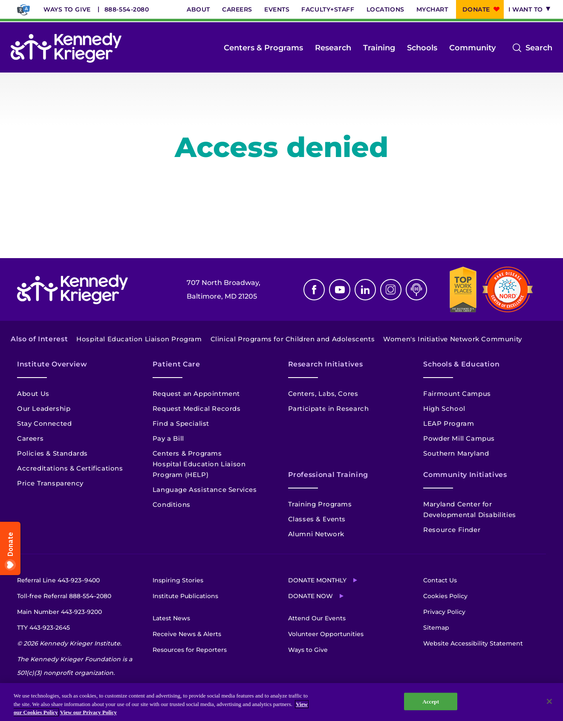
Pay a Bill (168, 438)
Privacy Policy (444, 612)
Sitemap (436, 627)
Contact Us (440, 580)
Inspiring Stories (178, 580)
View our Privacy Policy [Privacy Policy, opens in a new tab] (88, 712)
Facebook (314, 289)
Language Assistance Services (205, 490)
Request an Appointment (196, 394)
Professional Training (328, 475)
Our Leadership (43, 408)
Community (472, 47)
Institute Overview (52, 364)
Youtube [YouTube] (339, 289)
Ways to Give (67, 9)
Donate (476, 9)
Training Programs (320, 504)
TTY (43, 627)
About (198, 9)
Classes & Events (317, 519)
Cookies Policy (445, 596)
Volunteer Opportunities (326, 634)
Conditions (172, 504)
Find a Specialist (181, 423)
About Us (33, 394)
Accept (430, 701)
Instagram (390, 289)
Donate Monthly (317, 580)
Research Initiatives (325, 364)
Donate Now (310, 596)
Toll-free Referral (64, 596)
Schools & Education (461, 364)
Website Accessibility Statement (473, 643)
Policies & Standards (52, 453)
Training (379, 47)
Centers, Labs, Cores (323, 394)
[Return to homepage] (66, 48)
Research (333, 47)
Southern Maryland (456, 453)
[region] (281, 702)
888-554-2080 (126, 9)
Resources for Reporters (190, 650)
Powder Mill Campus (459, 438)
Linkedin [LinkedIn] (365, 289)
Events (276, 9)
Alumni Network (316, 534)
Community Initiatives (465, 475)
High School (444, 408)
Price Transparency (50, 483)
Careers (237, 9)
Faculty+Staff (327, 9)
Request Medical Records (197, 408)
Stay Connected (44, 423)
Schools (422, 47)
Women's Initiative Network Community (452, 339)
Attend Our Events (317, 618)
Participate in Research (328, 408)
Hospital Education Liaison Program (139, 339)
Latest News (171, 618)
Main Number (59, 612)
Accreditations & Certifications (70, 468)
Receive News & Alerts (187, 634)
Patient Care (176, 364)
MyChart (432, 9)
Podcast (416, 289)
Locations (385, 9)
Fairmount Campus (457, 394)
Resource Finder (451, 530)
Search (538, 48)
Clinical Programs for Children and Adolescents (293, 339)
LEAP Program (448, 423)
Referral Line (58, 580)
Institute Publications (185, 596)
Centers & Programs (263, 47)
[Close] (549, 701)
